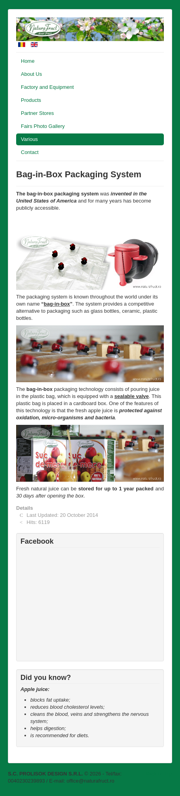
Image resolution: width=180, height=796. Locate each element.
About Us (31, 74)
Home (28, 61)
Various (29, 139)
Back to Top (158, 774)
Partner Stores (37, 113)
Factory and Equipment (47, 87)
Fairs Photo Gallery (43, 126)
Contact (30, 152)
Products (31, 100)
